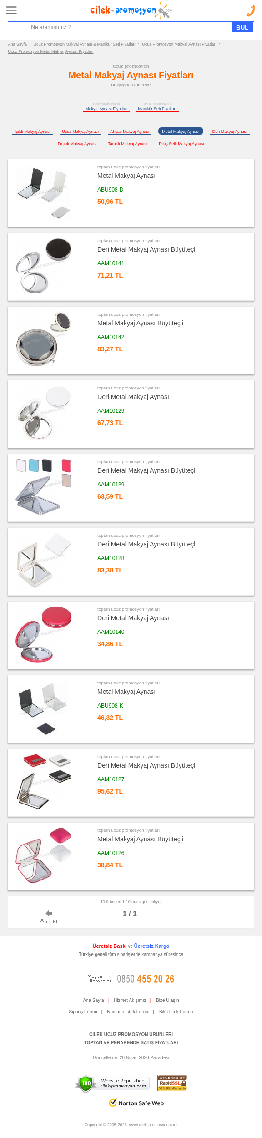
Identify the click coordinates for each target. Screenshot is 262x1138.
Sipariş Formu (83, 1011)
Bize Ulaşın (167, 1000)
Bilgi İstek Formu (176, 1011)
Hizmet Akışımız (130, 1000)
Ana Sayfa (17, 44)
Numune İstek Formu (128, 1011)
